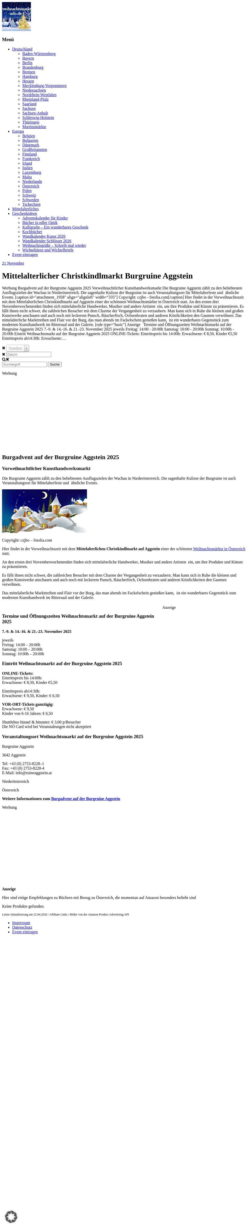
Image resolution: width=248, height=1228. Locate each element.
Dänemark (30, 145)
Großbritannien (34, 149)
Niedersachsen (34, 90)
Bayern (28, 58)
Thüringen (30, 122)
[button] (11, 1217)
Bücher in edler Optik (40, 222)
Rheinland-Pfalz (35, 99)
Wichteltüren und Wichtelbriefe (48, 250)
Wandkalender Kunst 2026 (43, 236)
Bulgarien (30, 140)
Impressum (21, 923)
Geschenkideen (24, 213)
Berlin (27, 63)
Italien (27, 168)
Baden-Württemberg (39, 53)
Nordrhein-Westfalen (39, 95)
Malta (27, 177)
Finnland (29, 154)
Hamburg (30, 76)
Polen (26, 190)
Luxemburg (31, 172)
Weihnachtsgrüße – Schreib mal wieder (54, 245)
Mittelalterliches (25, 209)
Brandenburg (32, 67)
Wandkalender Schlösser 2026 (46, 241)
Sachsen (29, 108)
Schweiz (29, 195)
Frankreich (31, 159)
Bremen (28, 72)
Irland (27, 163)
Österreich (30, 186)
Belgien (28, 136)
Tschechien (31, 204)
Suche (55, 364)
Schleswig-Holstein (38, 117)
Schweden (30, 200)
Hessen (28, 81)
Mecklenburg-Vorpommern (44, 85)
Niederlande (32, 181)
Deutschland (22, 49)
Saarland (29, 104)
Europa (18, 131)
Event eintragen (25, 254)
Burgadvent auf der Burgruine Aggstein (85, 799)
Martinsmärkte (34, 127)
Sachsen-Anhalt (35, 113)
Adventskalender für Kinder (45, 218)
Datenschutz (22, 927)
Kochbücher (32, 232)
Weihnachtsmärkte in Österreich (219, 549)
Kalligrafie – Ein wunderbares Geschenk (55, 227)
